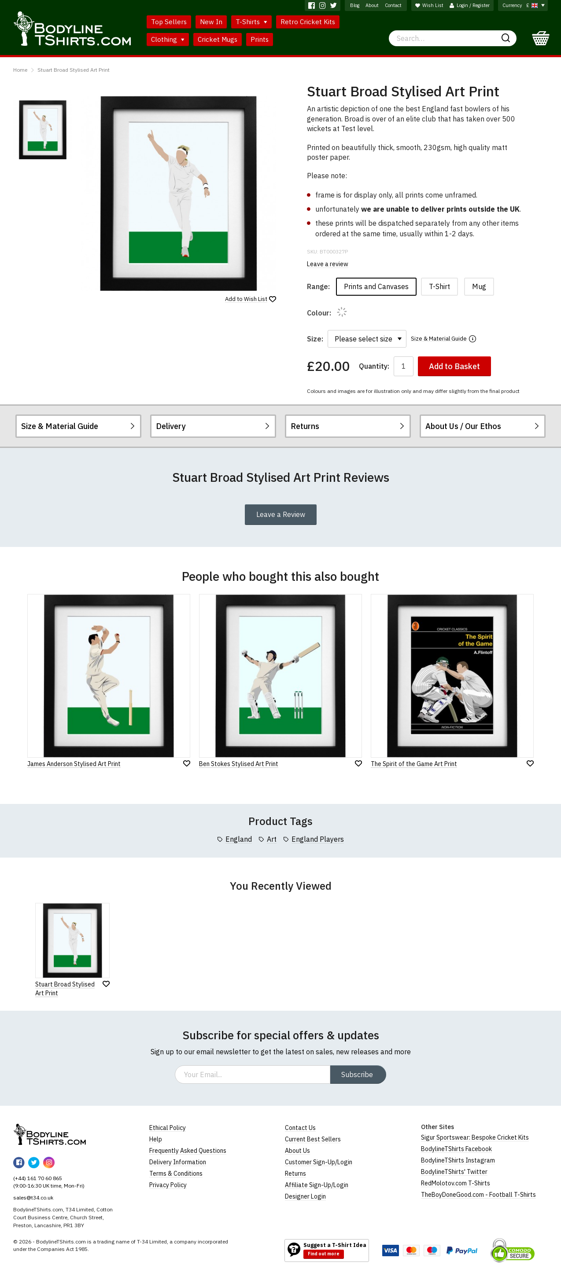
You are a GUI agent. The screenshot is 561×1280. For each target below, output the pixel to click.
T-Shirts (251, 22)
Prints (260, 39)
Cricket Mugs (217, 39)
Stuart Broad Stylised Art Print (73, 69)
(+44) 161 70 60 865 (37, 1178)
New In (211, 22)
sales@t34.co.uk (33, 1197)
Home (20, 69)
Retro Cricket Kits (307, 22)
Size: (315, 338)
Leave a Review (280, 514)
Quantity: (374, 366)
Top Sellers (169, 22)
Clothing (168, 39)
